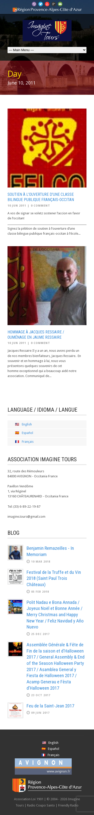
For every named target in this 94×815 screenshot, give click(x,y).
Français (28, 441)
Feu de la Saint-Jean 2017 (50, 706)
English (27, 424)
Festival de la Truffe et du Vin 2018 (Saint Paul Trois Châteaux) (54, 578)
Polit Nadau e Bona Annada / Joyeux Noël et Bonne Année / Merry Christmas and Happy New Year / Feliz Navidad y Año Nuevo (55, 614)
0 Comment (40, 205)
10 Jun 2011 (17, 205)
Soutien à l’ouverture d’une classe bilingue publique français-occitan (41, 197)
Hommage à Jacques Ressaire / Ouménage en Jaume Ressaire (36, 335)
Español (27, 433)
